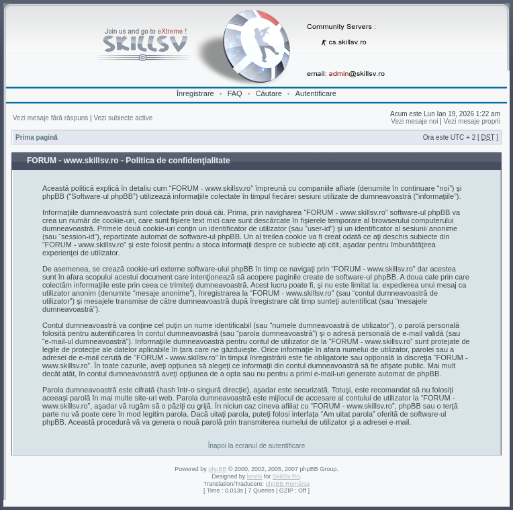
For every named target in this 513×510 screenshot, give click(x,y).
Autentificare (315, 93)
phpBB (217, 469)
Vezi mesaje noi (414, 121)
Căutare (269, 93)
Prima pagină (36, 137)
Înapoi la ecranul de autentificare (257, 446)
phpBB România (287, 483)
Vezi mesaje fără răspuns (50, 118)
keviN (255, 476)
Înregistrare (195, 93)
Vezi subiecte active (122, 118)
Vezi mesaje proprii (472, 121)
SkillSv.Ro (286, 476)
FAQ (235, 93)
